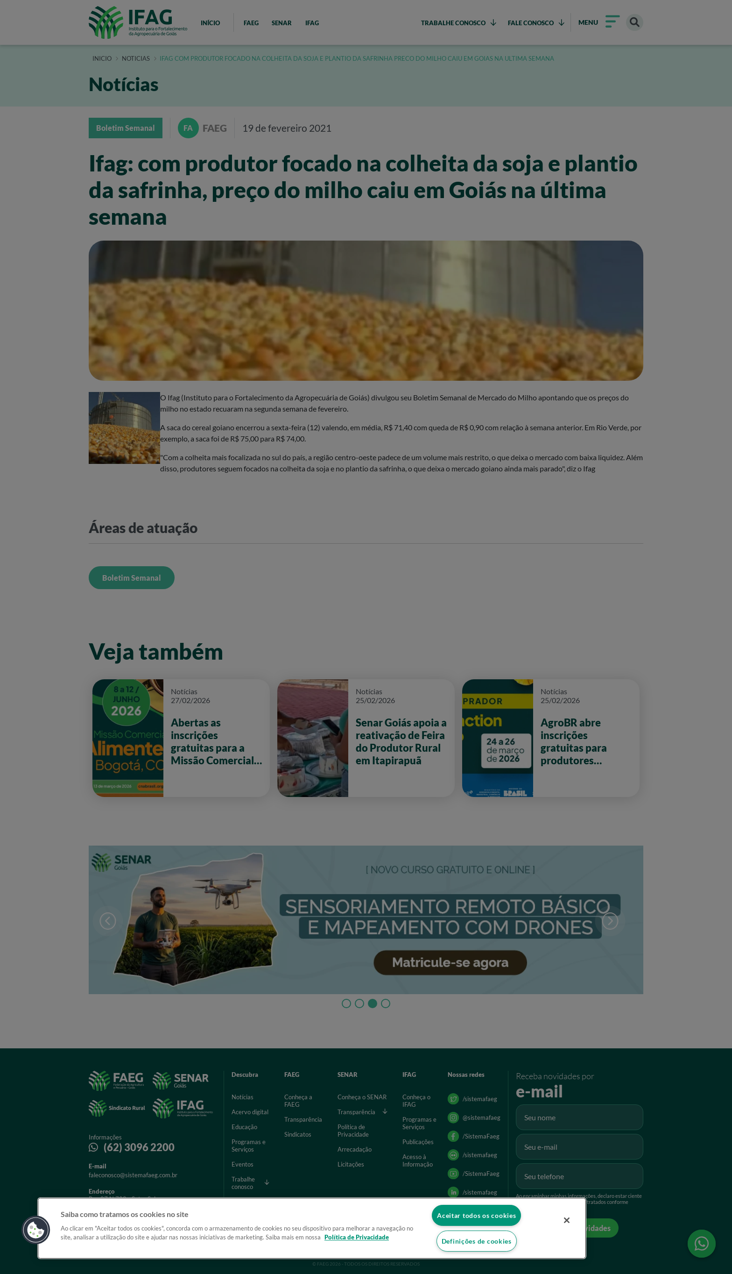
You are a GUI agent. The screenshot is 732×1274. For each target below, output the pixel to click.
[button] (36, 1230)
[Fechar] (566, 1220)
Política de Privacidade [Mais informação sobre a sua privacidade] (356, 1237)
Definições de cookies (477, 1241)
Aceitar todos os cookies (476, 1215)
